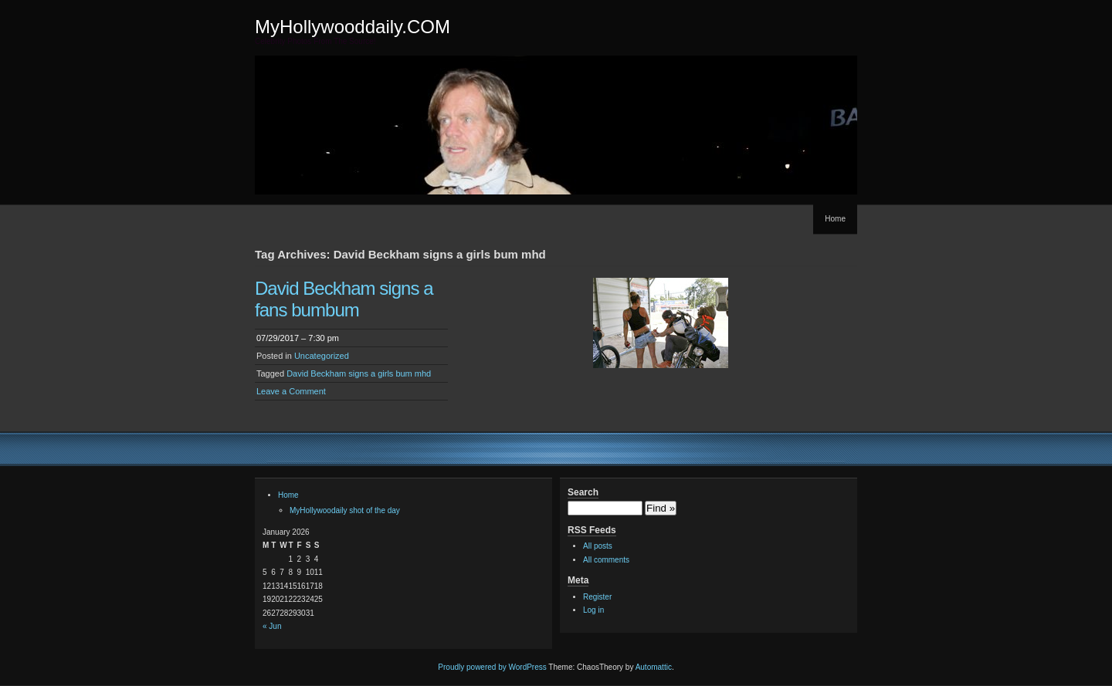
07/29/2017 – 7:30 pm (297, 338)
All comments (606, 560)
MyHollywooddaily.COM (352, 26)
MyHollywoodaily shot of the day (345, 510)
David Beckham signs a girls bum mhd (358, 373)
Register (597, 597)
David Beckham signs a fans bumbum (344, 299)
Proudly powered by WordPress (492, 667)
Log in (593, 610)
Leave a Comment (291, 391)
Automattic (654, 667)
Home (835, 219)
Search (583, 492)
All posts (597, 546)
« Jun (272, 626)
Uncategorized (321, 355)
